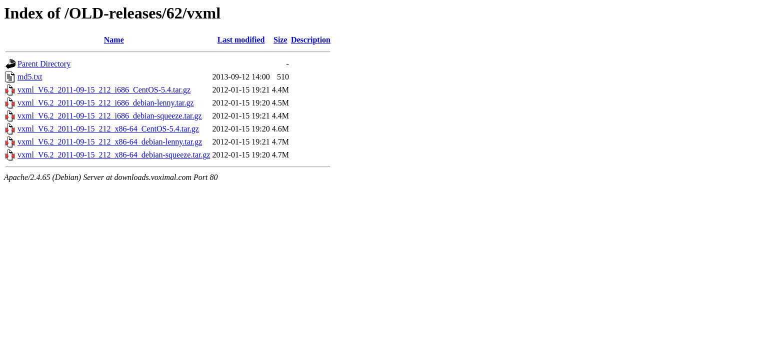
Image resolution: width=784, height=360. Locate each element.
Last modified (241, 40)
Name (114, 40)
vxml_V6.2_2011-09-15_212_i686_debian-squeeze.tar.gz (110, 116)
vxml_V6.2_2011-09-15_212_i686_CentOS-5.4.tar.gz (104, 90)
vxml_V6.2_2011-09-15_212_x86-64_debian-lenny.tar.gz (110, 142)
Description (310, 40)
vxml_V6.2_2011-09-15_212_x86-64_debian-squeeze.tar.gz (114, 154)
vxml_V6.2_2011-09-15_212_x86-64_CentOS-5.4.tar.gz (108, 128)
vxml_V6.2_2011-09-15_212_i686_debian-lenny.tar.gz (106, 102)
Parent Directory (44, 64)
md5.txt (30, 76)
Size (281, 40)
